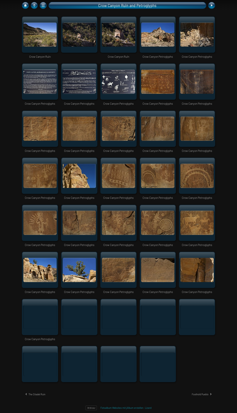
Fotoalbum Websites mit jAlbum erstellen (122, 407)
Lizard (148, 407)
